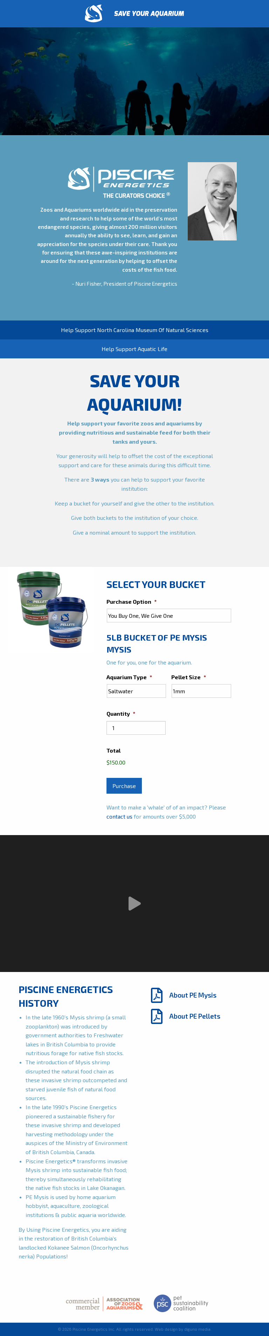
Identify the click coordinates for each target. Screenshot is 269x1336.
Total (113, 750)
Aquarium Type (129, 677)
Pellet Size (188, 677)
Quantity (120, 713)
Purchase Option (131, 601)
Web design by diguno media (183, 1329)
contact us (119, 816)
